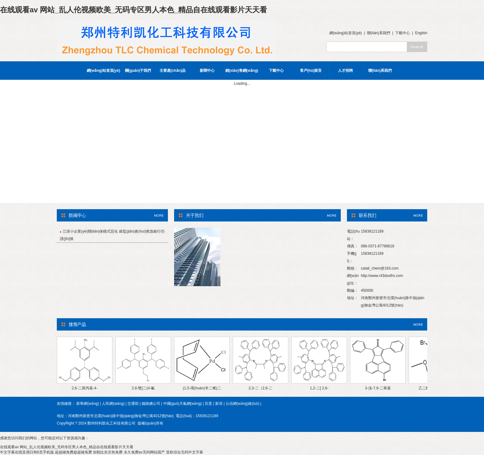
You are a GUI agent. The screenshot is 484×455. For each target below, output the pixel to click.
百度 (208, 403)
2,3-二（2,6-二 (260, 388)
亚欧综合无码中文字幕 (184, 452)
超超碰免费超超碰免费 (73, 452)
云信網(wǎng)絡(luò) (242, 403)
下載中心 (402, 33)
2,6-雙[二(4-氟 (143, 388)
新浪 (219, 403)
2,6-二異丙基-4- (84, 388)
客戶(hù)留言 (311, 70)
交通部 (133, 403)
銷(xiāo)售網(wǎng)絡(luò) (241, 74)
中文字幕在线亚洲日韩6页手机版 (27, 452)
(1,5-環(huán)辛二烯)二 (202, 388)
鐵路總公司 (151, 403)
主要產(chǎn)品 (173, 70)
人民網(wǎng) (113, 403)
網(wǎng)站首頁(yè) (345, 33)
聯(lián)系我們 (378, 33)
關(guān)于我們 (138, 70)
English (421, 33)
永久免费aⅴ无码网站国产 (144, 452)
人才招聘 (345, 70)
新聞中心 (207, 70)
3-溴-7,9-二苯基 (377, 388)
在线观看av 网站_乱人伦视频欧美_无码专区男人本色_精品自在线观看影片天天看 (133, 10)
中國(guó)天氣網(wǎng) (182, 403)
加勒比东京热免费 (108, 452)
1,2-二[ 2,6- (319, 388)
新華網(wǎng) (87, 403)
